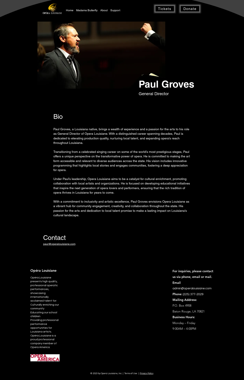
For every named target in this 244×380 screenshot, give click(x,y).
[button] (165, 8)
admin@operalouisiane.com (192, 288)
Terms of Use (130, 373)
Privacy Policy (146, 373)
